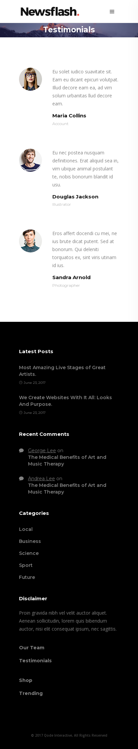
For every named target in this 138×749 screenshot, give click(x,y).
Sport (26, 565)
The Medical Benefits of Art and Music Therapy (67, 460)
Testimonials (35, 661)
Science (29, 553)
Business (30, 541)
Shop (25, 680)
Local (26, 529)
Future (27, 577)
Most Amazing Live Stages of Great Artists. (62, 370)
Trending (31, 693)
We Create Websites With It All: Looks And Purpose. (65, 401)
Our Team (31, 648)
